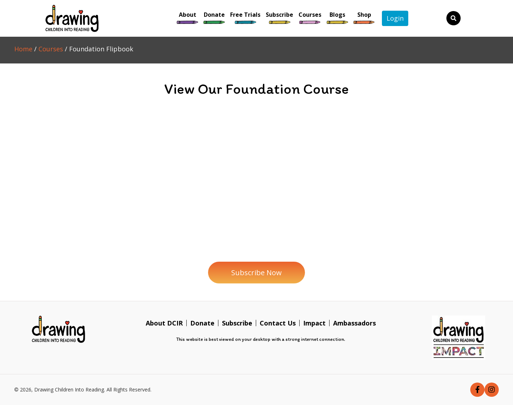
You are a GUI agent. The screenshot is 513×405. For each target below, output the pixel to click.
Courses (50, 49)
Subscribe (237, 323)
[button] (256, 272)
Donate (202, 323)
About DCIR (164, 323)
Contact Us (278, 323)
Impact (314, 323)
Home (23, 49)
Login (395, 18)
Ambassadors (354, 323)
